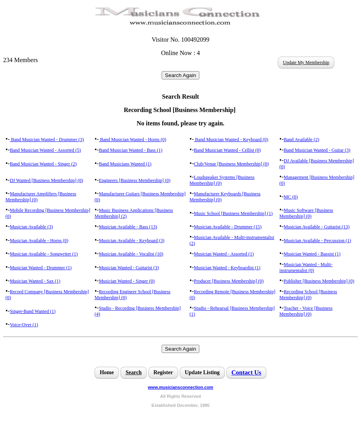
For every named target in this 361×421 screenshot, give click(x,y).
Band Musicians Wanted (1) (125, 164)
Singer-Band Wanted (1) (33, 311)
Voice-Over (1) (24, 324)
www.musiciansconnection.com (180, 387)
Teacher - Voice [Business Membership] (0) (305, 311)
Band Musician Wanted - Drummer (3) (47, 139)
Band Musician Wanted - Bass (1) (130, 150)
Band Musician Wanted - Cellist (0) (227, 150)
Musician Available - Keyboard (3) (131, 240)
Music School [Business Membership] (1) (233, 213)
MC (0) (291, 197)
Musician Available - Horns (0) (39, 240)
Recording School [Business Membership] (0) (308, 294)
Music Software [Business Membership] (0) (306, 213)
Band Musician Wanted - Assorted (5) (45, 150)
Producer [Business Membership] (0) (229, 281)
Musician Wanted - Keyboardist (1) (227, 267)
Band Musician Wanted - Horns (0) (132, 139)
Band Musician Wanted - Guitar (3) (317, 150)
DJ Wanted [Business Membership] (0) (46, 180)
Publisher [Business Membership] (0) (319, 281)
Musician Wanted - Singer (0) (127, 281)
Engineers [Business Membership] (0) (134, 180)
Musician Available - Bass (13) (128, 227)
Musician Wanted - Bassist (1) (312, 254)
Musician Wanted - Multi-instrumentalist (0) (305, 267)
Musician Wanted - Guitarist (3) (129, 267)
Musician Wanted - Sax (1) (35, 281)
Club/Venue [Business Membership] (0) (231, 164)
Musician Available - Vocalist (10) (131, 254)
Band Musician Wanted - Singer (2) (43, 164)
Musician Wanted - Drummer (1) (40, 267)
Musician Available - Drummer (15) (227, 227)
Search (134, 372)
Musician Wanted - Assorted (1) (224, 254)
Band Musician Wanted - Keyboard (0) (231, 139)
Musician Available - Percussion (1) (317, 240)
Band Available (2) (301, 139)
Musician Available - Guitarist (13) (317, 227)
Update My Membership (306, 62)
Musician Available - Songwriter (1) (44, 254)
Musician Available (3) (31, 227)
